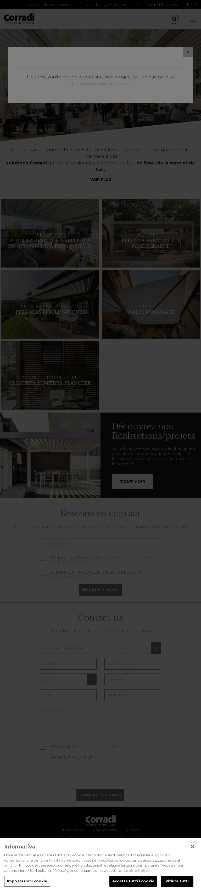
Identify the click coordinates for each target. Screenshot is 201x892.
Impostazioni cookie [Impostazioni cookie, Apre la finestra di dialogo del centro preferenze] (27, 884)
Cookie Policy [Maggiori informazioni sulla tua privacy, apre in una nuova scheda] (136, 873)
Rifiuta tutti (177, 884)
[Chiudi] (192, 849)
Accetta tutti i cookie (133, 884)
